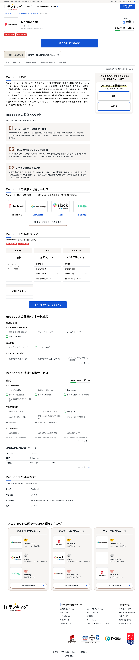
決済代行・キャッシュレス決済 (98, 623)
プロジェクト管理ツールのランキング (26, 14)
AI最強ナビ (123, 616)
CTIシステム (92, 620)
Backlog (82, 214)
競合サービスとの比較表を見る (47, 222)
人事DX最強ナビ (125, 623)
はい (114, 95)
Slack (60, 214)
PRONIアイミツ (125, 609)
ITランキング (8, 14)
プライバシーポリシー (69, 652)
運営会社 (83, 652)
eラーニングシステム (95, 609)
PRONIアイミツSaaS (127, 612)
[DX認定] (113, 639)
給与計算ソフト (93, 612)
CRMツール (64, 620)
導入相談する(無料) (69, 43)
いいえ (114, 106)
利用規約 (55, 652)
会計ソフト (64, 612)
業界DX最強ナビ (125, 620)
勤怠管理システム (67, 609)
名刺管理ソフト (66, 623)
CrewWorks (38, 214)
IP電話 (90, 616)
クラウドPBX (65, 616)
